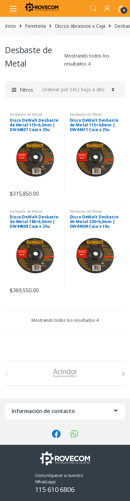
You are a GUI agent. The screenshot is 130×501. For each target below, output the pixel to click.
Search (93, 8)
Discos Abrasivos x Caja (80, 26)
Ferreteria (35, 26)
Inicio (10, 26)
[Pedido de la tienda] (77, 89)
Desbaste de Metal (26, 114)
